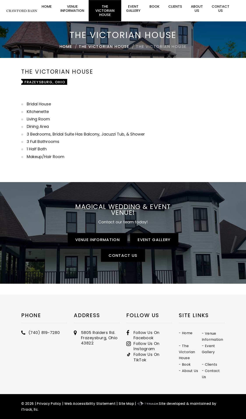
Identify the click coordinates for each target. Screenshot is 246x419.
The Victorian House (104, 10)
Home (47, 6)
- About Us (224, 370)
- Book (221, 364)
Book (154, 6)
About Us (197, 8)
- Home (221, 333)
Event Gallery (133, 8)
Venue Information (72, 8)
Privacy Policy (49, 403)
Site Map (126, 403)
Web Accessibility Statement (90, 403)
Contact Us (220, 8)
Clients (175, 6)
